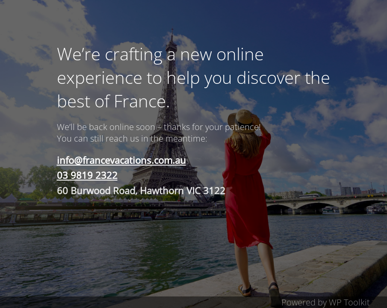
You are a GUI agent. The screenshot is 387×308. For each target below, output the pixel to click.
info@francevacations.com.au (121, 160)
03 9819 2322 (87, 175)
